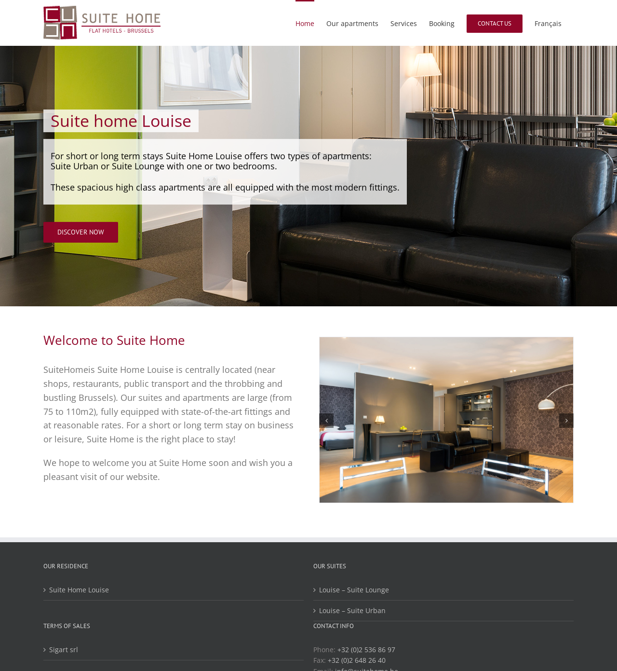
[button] (326, 420)
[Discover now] (80, 232)
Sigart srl (63, 649)
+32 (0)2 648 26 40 (357, 660)
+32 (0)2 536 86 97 (366, 649)
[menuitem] (548, 23)
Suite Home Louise (79, 589)
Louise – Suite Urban (352, 610)
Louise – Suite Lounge (354, 589)
